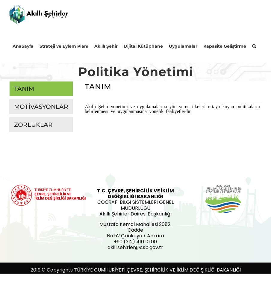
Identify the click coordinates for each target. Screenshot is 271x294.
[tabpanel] (173, 108)
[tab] (41, 88)
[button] (254, 45)
